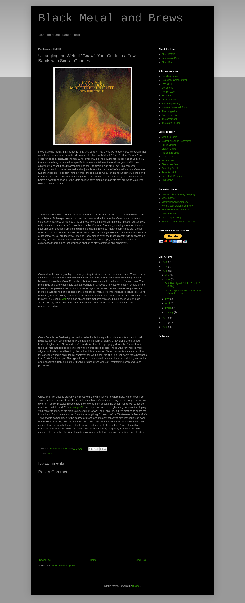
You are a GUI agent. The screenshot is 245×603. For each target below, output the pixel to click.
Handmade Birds (170, 152)
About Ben (167, 62)
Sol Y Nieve (168, 160)
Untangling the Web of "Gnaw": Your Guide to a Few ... (183, 292)
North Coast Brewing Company (177, 206)
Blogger (136, 586)
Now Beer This (169, 115)
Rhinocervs (167, 180)
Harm (63, 298)
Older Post (141, 560)
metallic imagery (170, 76)
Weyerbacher (168, 198)
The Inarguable (169, 111)
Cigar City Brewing (171, 217)
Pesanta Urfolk (169, 172)
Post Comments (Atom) (64, 565)
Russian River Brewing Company (178, 194)
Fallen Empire (169, 145)
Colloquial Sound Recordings (176, 141)
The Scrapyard (169, 119)
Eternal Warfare (170, 164)
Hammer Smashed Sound (175, 107)
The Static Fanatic (171, 123)
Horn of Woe (168, 91)
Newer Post (45, 560)
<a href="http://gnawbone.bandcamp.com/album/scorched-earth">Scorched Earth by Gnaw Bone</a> (92, 322)
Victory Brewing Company (175, 202)
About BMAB (168, 54)
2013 (165, 322)
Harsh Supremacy (171, 103)
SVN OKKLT (168, 84)
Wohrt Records (169, 137)
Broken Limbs (169, 148)
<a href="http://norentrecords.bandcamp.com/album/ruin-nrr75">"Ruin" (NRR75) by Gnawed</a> (92, 259)
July (167, 275)
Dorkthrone (167, 87)
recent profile (76, 407)
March (168, 308)
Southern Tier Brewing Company (178, 221)
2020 (165, 262)
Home (93, 560)
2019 (165, 266)
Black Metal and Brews (110, 18)
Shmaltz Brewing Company (175, 209)
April (167, 303)
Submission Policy (171, 58)
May (167, 299)
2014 (165, 318)
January (169, 312)
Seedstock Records (172, 176)
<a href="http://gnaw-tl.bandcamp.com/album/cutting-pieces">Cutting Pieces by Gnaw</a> (92, 200)
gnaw (49, 453)
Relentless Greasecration (175, 80)
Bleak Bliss (167, 95)
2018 (165, 271)
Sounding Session (171, 168)
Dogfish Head (169, 213)
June (168, 279)
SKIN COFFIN (169, 99)
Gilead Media (168, 156)
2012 (165, 327)
